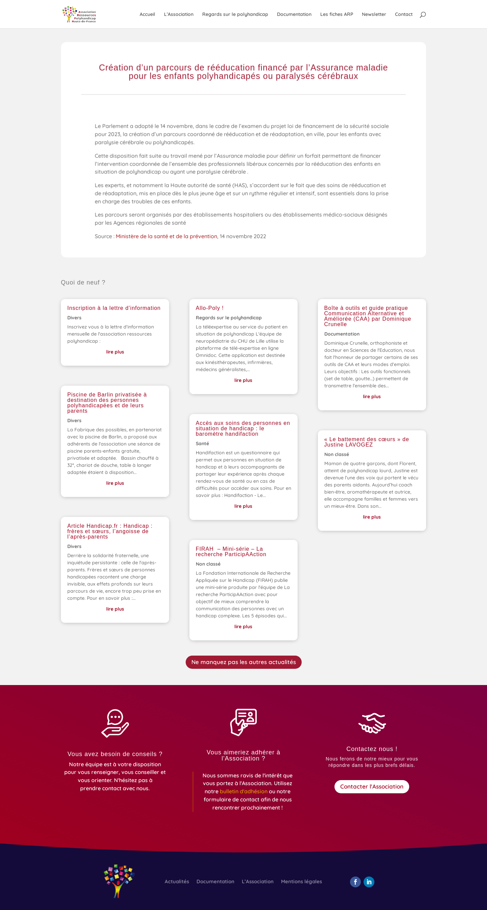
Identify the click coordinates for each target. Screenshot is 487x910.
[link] (85, 14)
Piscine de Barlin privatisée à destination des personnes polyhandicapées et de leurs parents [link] (107, 403)
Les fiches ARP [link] (336, 14)
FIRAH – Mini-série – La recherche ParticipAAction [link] (231, 551)
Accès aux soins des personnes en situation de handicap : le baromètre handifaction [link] (243, 428)
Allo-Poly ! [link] (210, 308)
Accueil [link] (147, 14)
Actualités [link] (177, 882)
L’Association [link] (178, 14)
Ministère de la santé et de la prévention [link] (167, 236)
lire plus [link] (115, 352)
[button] (355, 882)
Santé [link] (202, 443)
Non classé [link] (208, 564)
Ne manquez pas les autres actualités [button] (243, 661)
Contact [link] (404, 14)
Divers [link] (74, 318)
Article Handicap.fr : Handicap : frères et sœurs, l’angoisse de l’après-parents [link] (110, 531)
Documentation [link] (294, 14)
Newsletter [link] (374, 14)
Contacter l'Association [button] (371, 786)
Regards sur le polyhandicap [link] (235, 14)
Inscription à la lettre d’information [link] (114, 308)
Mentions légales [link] (301, 882)
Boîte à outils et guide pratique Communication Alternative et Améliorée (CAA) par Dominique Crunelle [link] (368, 316)
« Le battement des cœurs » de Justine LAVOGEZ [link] (366, 442)
